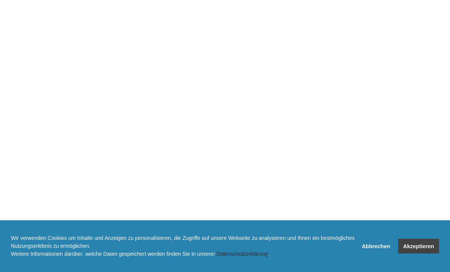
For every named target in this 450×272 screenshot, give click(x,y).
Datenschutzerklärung (242, 254)
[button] (12, 262)
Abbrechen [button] (376, 246)
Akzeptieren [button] (418, 246)
